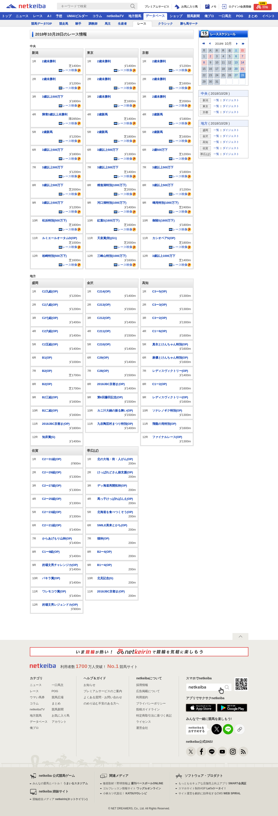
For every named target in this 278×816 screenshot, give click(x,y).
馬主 (108, 23)
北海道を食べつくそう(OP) (115, 512)
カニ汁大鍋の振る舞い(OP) (115, 410)
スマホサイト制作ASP (203, 788)
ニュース (22, 16)
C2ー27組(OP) (51, 485)
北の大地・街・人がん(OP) (115, 459)
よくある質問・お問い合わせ (103, 697)
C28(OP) (103, 371)
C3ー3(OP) (159, 304)
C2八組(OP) (50, 304)
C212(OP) (104, 318)
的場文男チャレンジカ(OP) (60, 565)
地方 (204, 123)
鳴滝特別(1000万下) (165, 202)
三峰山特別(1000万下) (112, 256)
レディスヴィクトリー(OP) (170, 371)
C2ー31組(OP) (51, 459)
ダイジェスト (231, 100)
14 (242, 62)
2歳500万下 (160, 149)
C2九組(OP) (50, 291)
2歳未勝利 (49, 61)
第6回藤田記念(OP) (110, 397)
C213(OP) (104, 304)
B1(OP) (47, 357)
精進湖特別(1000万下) (112, 185)
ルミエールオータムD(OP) (59, 238)
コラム (97, 16)
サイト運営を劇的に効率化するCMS (210, 793)
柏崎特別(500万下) (54, 256)
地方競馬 (134, 16)
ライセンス (143, 721)
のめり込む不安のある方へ (101, 703)
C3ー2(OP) (159, 318)
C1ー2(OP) (159, 384)
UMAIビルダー (77, 16)
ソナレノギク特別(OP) (167, 410)
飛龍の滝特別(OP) (164, 423)
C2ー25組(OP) (51, 499)
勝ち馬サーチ (189, 23)
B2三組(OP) (50, 397)
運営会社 (142, 728)
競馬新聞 (193, 16)
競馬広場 (58, 697)
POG (239, 16)
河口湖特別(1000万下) (112, 202)
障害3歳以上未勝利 (54, 114)
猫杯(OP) (103, 538)
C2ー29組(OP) (51, 472)
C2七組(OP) (50, 318)
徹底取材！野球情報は (133, 783)
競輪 (262, 6)
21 (242, 68)
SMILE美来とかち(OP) (112, 525)
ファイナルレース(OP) (167, 437)
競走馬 (63, 23)
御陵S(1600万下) (163, 220)
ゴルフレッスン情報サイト (132, 788)
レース (38, 16)
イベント (268, 16)
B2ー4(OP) (104, 551)
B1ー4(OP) (104, 565)
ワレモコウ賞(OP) (54, 591)
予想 (59, 16)
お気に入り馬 (60, 715)
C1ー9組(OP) (51, 551)
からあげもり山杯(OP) (57, 538)
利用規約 (142, 697)
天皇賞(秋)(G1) (107, 238)
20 (236, 68)
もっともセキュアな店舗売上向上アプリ (212, 783)
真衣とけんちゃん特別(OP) (170, 344)
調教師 (93, 23)
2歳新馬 (47, 132)
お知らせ (89, 685)
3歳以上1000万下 (163, 256)
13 (236, 62)
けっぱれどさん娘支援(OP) (115, 472)
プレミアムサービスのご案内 (103, 691)
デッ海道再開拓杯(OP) (112, 485)
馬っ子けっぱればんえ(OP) (115, 499)
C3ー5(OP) (159, 291)
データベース (155, 16)
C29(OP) (103, 357)
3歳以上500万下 (53, 96)
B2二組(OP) (50, 410)
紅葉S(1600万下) (108, 220)
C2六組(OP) (50, 331)
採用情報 (142, 685)
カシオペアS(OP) (163, 238)
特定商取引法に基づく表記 (154, 715)
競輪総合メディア (60, 799)
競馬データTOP (41, 23)
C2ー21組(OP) (51, 525)
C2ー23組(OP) (51, 512)
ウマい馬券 (37, 697)
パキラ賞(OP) (51, 578)
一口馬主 (225, 16)
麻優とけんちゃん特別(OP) (170, 357)
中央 (204, 93)
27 (236, 75)
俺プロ (209, 16)
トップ (6, 16)
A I (49, 16)
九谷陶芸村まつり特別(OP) (115, 423)
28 (242, 75)
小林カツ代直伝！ (125, 793)
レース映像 (68, 70)
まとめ (253, 16)
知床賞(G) (48, 437)
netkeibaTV (115, 16)
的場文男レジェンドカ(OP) (60, 604)
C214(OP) (104, 291)
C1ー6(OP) (159, 331)
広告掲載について (148, 691)
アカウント (59, 721)
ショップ (176, 16)
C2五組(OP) (50, 344)
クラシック (165, 23)
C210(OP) (104, 344)
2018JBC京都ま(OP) (56, 423)
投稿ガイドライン (148, 709)
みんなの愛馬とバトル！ (60, 783)
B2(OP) (47, 371)
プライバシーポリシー (151, 703)
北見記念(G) (105, 578)
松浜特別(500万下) (54, 220)
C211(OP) (104, 331)
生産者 (122, 23)
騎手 (78, 23)
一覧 (216, 100)
